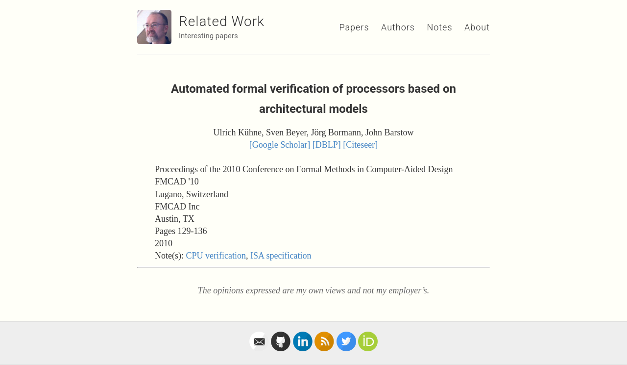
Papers (354, 27)
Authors (398, 27)
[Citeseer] (360, 145)
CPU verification (215, 256)
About (477, 27)
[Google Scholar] (279, 145)
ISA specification (280, 256)
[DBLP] (327, 145)
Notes (439, 27)
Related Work (222, 21)
